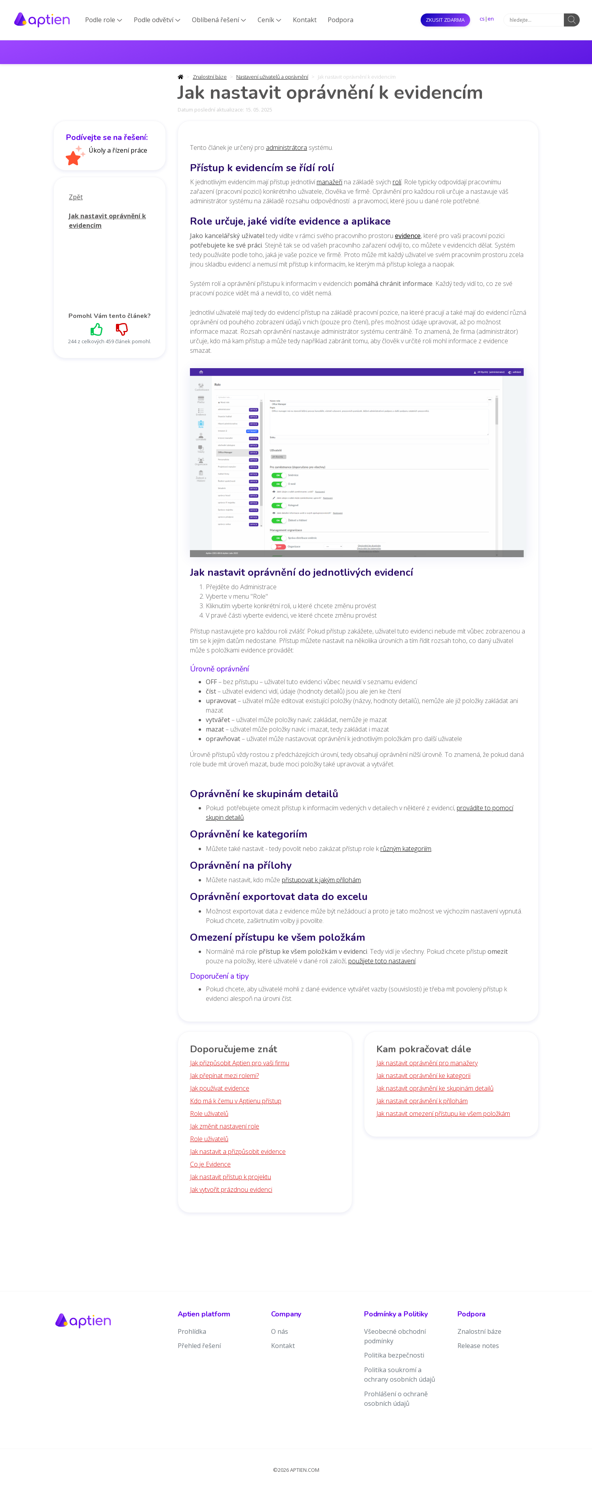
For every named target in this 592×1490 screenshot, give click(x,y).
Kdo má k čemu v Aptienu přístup (235, 1101)
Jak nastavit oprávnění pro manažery (427, 1063)
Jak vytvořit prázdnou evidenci (231, 1189)
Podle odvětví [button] (157, 19)
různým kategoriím (405, 848)
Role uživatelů (209, 1113)
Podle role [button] (103, 19)
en (491, 18)
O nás (279, 1331)
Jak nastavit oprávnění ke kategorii (423, 1075)
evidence (408, 235)
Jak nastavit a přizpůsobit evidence (238, 1151)
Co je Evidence (210, 1164)
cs (482, 18)
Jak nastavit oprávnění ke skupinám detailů (434, 1088)
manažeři (329, 182)
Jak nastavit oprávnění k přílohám (422, 1101)
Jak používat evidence (219, 1088)
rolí (397, 182)
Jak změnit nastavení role (224, 1126)
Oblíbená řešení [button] (219, 19)
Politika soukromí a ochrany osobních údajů (399, 1374)
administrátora (286, 147)
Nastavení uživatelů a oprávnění (272, 76)
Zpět (76, 197)
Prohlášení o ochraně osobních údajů (396, 1399)
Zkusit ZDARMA (445, 19)
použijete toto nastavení (382, 961)
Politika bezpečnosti (394, 1355)
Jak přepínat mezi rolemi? (224, 1075)
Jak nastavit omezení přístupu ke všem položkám (443, 1113)
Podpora (340, 19)
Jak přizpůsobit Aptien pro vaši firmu (239, 1063)
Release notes (478, 1345)
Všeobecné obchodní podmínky (395, 1336)
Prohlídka (192, 1331)
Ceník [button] (269, 19)
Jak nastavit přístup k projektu (230, 1176)
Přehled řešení (199, 1345)
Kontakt (305, 19)
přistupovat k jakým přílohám (321, 879)
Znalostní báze (210, 76)
